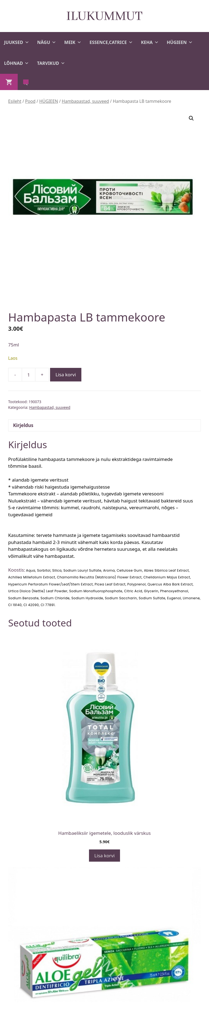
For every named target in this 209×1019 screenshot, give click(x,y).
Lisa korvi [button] (104, 855)
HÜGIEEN (180, 42)
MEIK (72, 42)
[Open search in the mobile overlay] (26, 81)
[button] (191, 118)
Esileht (14, 101)
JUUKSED (16, 42)
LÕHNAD (16, 63)
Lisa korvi (66, 374)
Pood (30, 101)
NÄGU (46, 42)
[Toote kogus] (28, 374)
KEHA (150, 42)
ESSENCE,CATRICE (111, 42)
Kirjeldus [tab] (23, 425)
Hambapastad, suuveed (85, 101)
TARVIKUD (51, 63)
